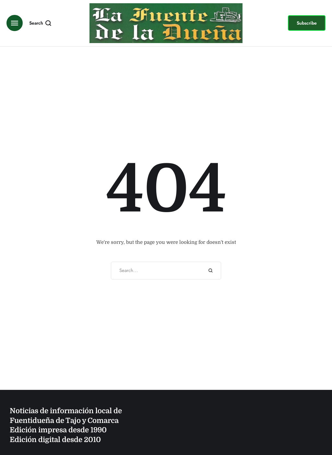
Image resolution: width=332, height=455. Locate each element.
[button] (307, 23)
